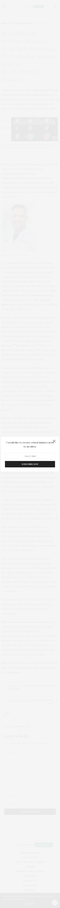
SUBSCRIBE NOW (30, 464)
